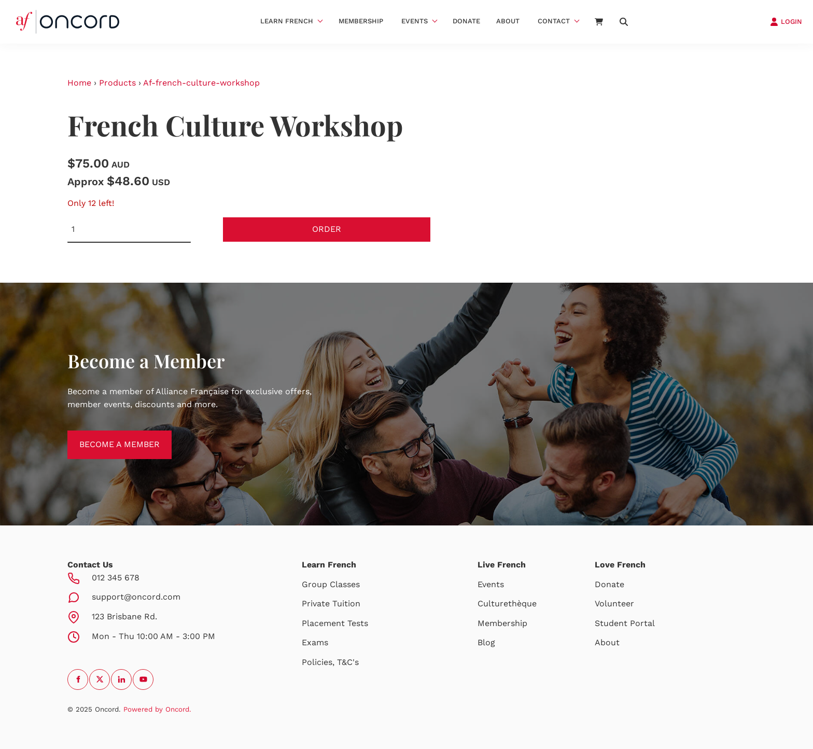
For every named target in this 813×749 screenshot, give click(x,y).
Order (326, 229)
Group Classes (331, 584)
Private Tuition (331, 603)
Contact (554, 21)
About (508, 21)
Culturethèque (507, 603)
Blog (486, 642)
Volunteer (614, 603)
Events (414, 21)
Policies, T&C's (330, 662)
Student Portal (625, 623)
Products (117, 83)
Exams (315, 642)
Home (79, 83)
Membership (361, 21)
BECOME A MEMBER (107, 436)
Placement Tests (335, 623)
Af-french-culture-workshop (201, 83)
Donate (466, 21)
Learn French (286, 21)
